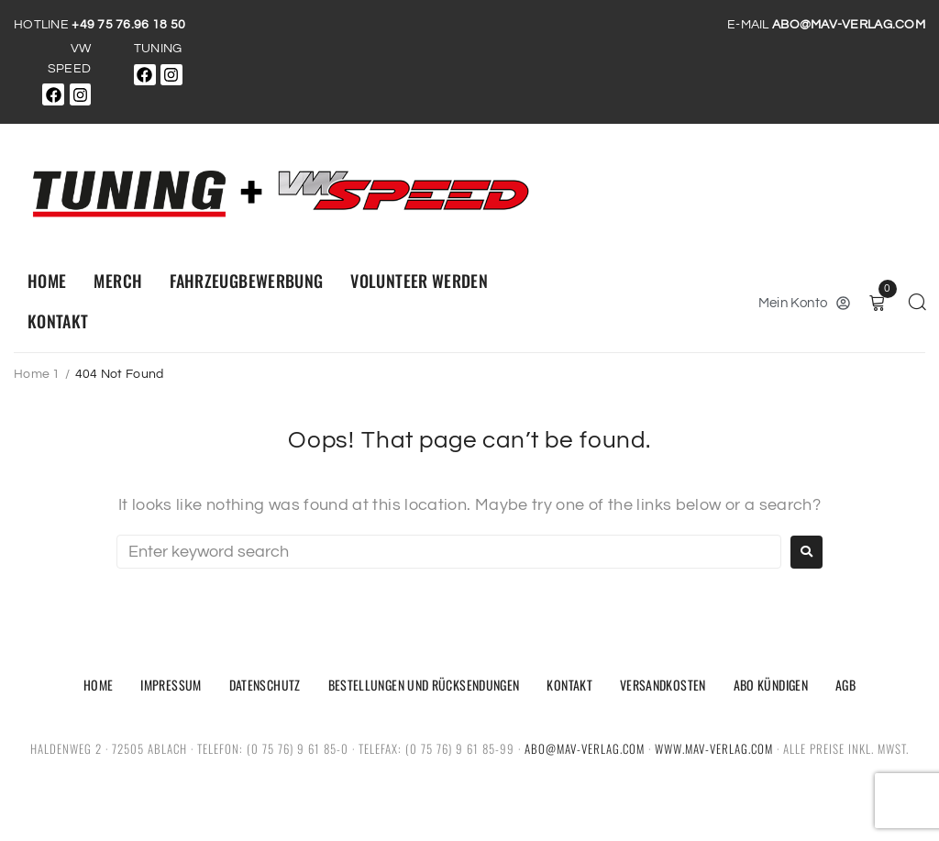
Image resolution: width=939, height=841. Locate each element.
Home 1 (37, 374)
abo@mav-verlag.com (585, 748)
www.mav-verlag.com (714, 748)
